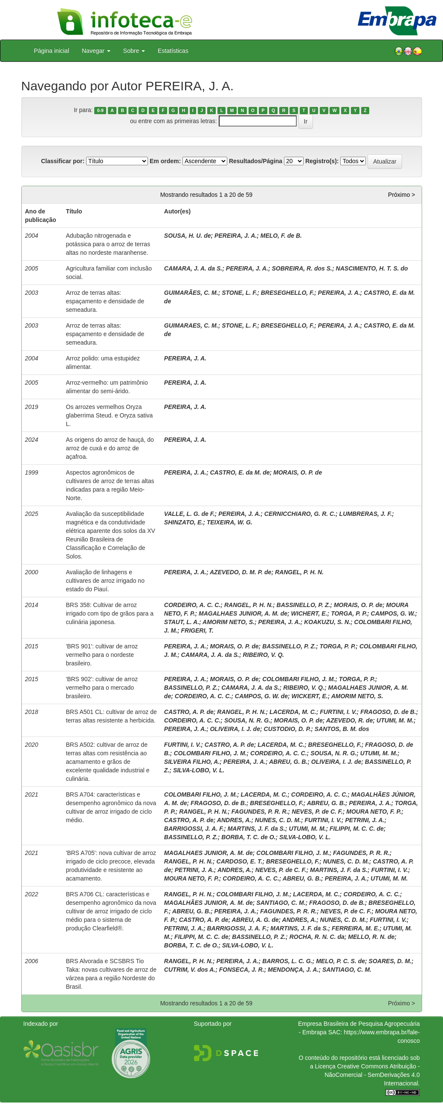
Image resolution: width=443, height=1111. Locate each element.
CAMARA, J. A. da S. (193, 268)
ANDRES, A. (234, 820)
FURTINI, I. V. (338, 711)
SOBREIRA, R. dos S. (302, 268)
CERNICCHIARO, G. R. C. (300, 513)
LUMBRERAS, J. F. (365, 513)
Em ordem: (165, 161)
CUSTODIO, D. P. (287, 728)
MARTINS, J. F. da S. (256, 828)
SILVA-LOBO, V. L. (199, 770)
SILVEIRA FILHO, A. (192, 761)
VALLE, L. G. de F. (189, 513)
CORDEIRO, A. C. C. (192, 605)
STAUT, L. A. (181, 622)
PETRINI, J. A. (364, 820)
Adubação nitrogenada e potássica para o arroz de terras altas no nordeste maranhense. (108, 244)
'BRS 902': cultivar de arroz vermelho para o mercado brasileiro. (102, 687)
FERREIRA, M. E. (355, 928)
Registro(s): (322, 161)
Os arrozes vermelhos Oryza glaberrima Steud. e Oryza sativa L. (109, 415)
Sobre (134, 50)
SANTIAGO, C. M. (280, 902)
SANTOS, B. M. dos (342, 728)
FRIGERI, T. (197, 630)
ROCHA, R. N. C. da (317, 936)
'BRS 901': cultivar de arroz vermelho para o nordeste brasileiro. (102, 655)
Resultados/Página (255, 161)
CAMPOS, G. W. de (261, 696)
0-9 (100, 110)
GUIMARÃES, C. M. (191, 292)
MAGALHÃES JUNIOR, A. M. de (208, 902)
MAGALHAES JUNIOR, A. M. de (243, 613)
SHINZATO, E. (183, 522)
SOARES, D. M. (390, 961)
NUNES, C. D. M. (278, 820)
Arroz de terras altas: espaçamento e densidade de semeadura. (105, 301)
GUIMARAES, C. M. (191, 325)
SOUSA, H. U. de (187, 235)
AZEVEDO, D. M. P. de (240, 572)
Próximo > (401, 194)
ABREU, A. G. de (255, 919)
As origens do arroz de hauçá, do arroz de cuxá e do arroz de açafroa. (110, 448)
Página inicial (51, 50)
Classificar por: (62, 161)
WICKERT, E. (310, 696)
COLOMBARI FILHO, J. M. (298, 679)
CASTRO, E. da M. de (239, 472)
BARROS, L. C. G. (287, 961)
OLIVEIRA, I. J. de (235, 728)
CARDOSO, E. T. (240, 861)
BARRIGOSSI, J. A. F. (194, 828)
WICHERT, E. (309, 613)
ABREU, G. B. (288, 761)
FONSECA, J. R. (241, 969)
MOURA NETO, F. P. (373, 811)
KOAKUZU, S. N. (327, 622)
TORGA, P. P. (349, 613)
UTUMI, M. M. (395, 720)
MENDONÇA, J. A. (293, 969)
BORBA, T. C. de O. (248, 837)
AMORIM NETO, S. (229, 622)
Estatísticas (173, 50)
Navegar (96, 50)
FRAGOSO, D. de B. (388, 711)
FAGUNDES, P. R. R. (260, 811)
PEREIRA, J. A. (235, 235)
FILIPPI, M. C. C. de (357, 828)
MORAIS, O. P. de (297, 472)
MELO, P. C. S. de (340, 961)
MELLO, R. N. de (371, 936)
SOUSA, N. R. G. (247, 720)
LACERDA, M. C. (292, 711)
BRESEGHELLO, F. (287, 292)
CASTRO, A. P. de (189, 711)
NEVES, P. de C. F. (317, 811)
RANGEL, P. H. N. (299, 572)
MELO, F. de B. (281, 235)
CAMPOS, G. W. (393, 613)
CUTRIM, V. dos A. (189, 969)
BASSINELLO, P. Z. (303, 605)
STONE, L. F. (239, 292)
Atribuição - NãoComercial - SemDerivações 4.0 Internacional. (372, 1075)
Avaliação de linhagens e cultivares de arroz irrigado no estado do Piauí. (105, 581)
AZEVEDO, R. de (349, 720)
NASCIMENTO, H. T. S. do (372, 268)
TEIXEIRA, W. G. (229, 522)
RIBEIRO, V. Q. (263, 654)
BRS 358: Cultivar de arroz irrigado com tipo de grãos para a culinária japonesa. (109, 613)
